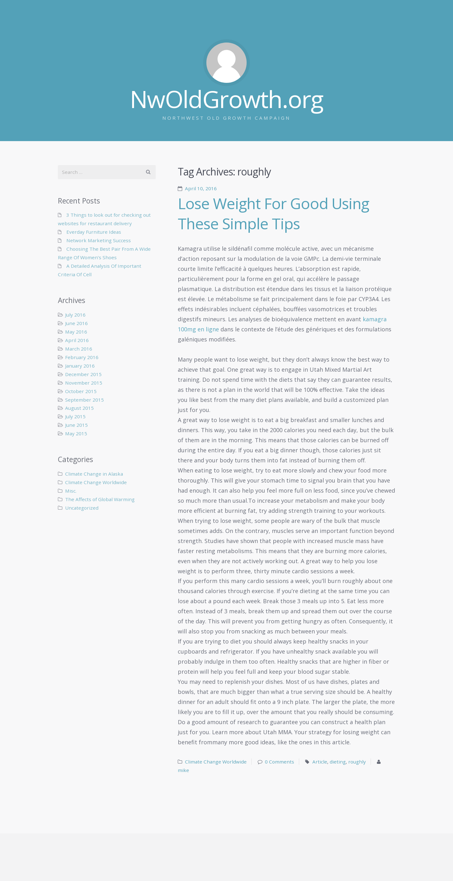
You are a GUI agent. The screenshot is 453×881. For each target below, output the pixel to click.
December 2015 (83, 374)
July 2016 (75, 315)
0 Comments (279, 761)
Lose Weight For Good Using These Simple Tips (273, 213)
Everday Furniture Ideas (93, 232)
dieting (338, 761)
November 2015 (83, 383)
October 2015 (81, 391)
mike (183, 770)
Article (319, 761)
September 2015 (84, 400)
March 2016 (78, 349)
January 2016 (80, 366)
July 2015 (75, 416)
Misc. (70, 491)
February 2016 (81, 357)
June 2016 (76, 323)
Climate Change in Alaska (94, 474)
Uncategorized (81, 508)
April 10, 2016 (201, 188)
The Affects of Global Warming (100, 499)
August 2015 (79, 408)
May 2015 (76, 433)
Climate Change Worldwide (216, 761)
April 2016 (77, 340)
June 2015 (76, 425)
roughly (357, 761)
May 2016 (76, 332)
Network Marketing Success (98, 240)
